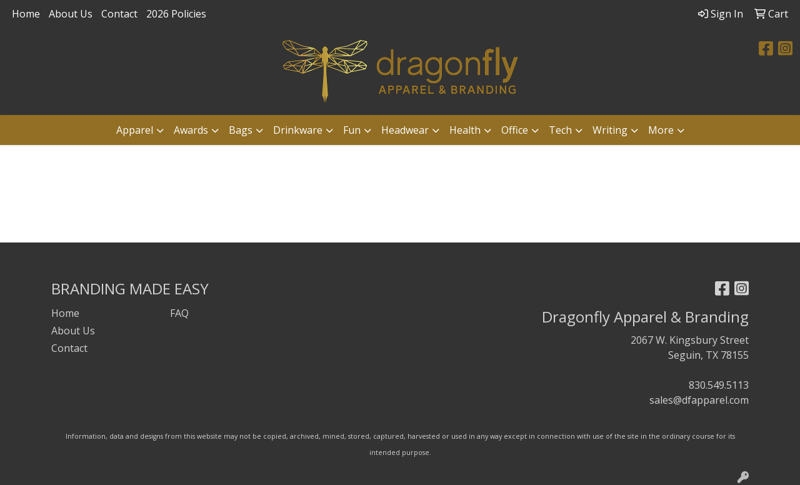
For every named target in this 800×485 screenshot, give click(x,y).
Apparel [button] (134, 130)
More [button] (661, 130)
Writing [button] (610, 130)
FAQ (179, 313)
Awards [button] (191, 130)
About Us (70, 14)
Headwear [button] (405, 130)
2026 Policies (176, 14)
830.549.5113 (719, 385)
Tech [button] (560, 130)
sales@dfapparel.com (699, 400)
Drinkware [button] (297, 130)
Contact (119, 14)
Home (26, 14)
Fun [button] (352, 130)
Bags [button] (240, 130)
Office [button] (514, 130)
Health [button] (465, 130)
